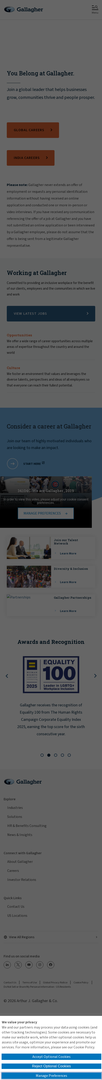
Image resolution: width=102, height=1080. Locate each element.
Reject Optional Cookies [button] (51, 1066)
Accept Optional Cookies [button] (51, 1056)
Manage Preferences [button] (51, 1075)
